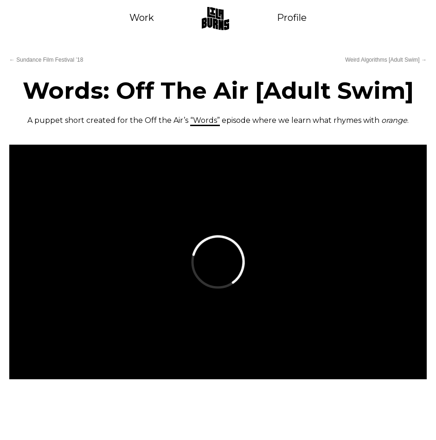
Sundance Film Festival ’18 (46, 60)
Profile (292, 17)
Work (141, 17)
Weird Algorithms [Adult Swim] (386, 60)
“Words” (205, 120)
